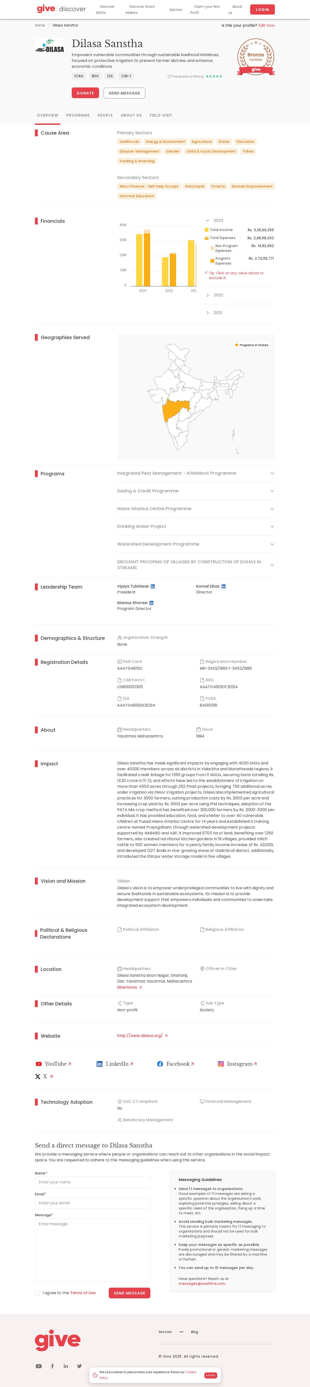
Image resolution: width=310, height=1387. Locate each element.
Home (40, 25)
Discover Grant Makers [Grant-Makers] (140, 9)
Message (44, 1214)
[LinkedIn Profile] (153, 586)
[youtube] (39, 1366)
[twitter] (79, 1366)
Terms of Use (83, 1293)
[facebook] (52, 1366)
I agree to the (69, 1293)
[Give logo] (93, 1340)
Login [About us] (262, 9)
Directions (129, 987)
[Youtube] (54, 1064)
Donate (85, 93)
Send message (130, 1293)
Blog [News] (188, 1331)
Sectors (176, 9)
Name (41, 1173)
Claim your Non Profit (205, 9)
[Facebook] (176, 1064)
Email (40, 1193)
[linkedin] (66, 1366)
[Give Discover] (60, 9)
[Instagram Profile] (238, 1064)
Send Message (125, 93)
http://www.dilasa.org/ (142, 1035)
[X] (45, 1076)
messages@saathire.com (202, 1283)
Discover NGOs (105, 9)
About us (235, 9)
